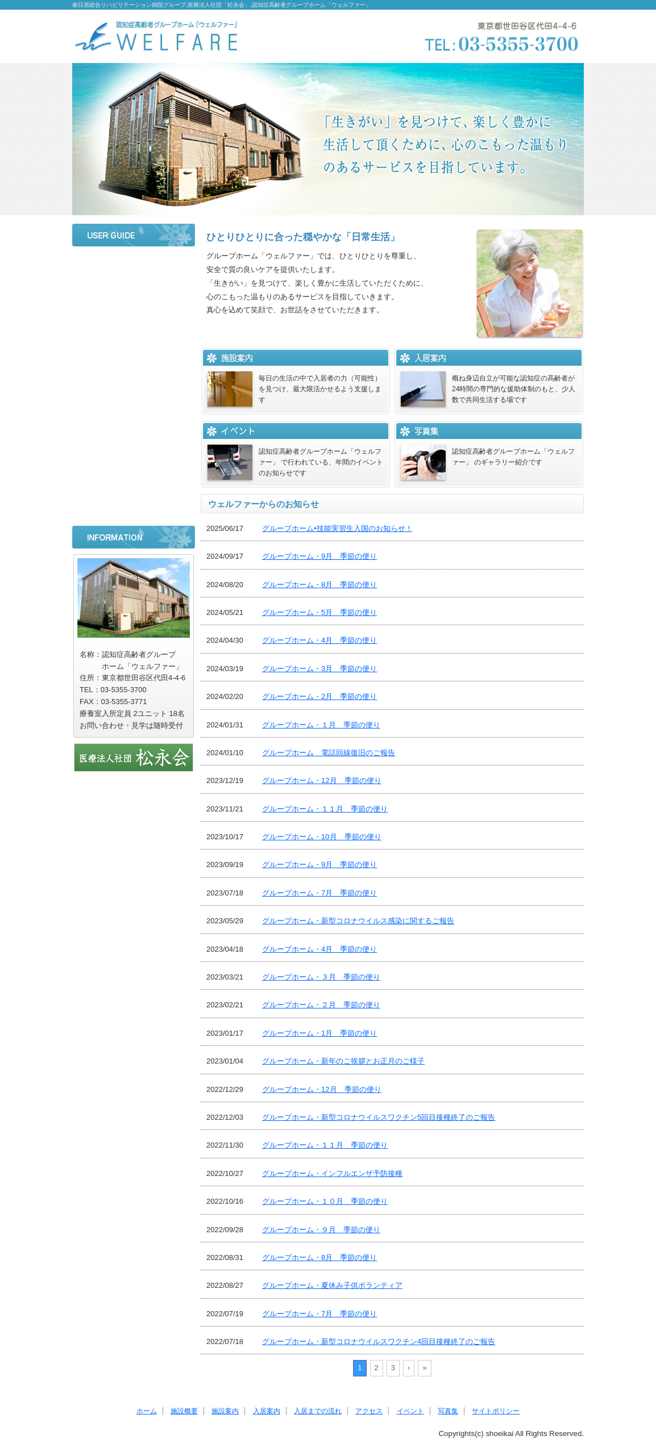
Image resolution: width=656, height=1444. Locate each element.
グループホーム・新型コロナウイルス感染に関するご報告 (358, 920)
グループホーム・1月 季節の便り (319, 1033)
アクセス (133, 416)
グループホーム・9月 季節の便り (319, 556)
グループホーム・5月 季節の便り (319, 612)
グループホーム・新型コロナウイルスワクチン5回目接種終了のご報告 (378, 1117)
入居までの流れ (133, 386)
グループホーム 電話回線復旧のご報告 (328, 752)
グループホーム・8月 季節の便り (319, 584)
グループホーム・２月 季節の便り (321, 1005)
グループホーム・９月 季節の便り (321, 1229)
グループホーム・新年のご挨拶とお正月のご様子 (343, 1061)
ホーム (133, 265)
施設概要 (133, 295)
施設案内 (133, 326)
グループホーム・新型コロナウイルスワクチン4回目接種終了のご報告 (378, 1341)
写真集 (133, 476)
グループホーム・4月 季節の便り (319, 640)
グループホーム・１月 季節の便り (321, 725)
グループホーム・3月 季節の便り (319, 668)
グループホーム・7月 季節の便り (319, 893)
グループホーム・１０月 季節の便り (325, 1201)
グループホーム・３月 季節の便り (321, 977)
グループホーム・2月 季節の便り (319, 696)
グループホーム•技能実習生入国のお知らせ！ (337, 528)
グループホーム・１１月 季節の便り (325, 809)
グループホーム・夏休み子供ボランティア (332, 1285)
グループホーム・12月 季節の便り (321, 780)
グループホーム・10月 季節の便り (321, 836)
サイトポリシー (133, 506)
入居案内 (133, 356)
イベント (133, 446)
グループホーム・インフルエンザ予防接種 (332, 1173)
